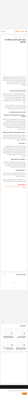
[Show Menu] (26, 31)
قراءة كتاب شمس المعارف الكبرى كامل (21, 337)
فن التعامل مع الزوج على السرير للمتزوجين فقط (8, 337)
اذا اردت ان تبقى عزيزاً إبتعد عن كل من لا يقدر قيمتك (15, 187)
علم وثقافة (17, 37)
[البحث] (1, 31)
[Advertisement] (14, 15)
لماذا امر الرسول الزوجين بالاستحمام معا (8, 348)
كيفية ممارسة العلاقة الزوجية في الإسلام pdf (21, 348)
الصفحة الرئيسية (23, 37)
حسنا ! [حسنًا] (24, 393)
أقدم (3, 321)
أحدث (25, 321)
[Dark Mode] (4, 31)
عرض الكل (4, 274)
